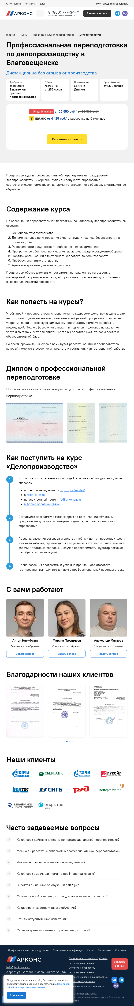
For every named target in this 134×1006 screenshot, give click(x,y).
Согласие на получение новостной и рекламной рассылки (88, 979)
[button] (67, 741)
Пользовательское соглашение (86, 986)
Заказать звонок (97, 13)
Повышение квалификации (68, 950)
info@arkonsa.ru (69, 499)
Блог (42, 3)
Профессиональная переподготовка (28, 950)
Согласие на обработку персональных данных (82, 970)
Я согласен (16, 995)
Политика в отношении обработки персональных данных (88, 961)
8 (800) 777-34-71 (64, 12)
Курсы (90, 950)
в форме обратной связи (41, 504)
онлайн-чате (36, 495)
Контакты (30, 3)
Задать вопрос (25, 653)
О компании (13, 3)
